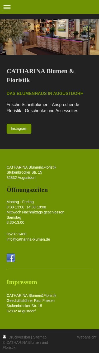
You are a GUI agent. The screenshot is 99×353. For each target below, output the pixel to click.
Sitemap (39, 337)
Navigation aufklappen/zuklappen (49, 7)
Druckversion (17, 337)
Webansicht (86, 337)
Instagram (19, 128)
